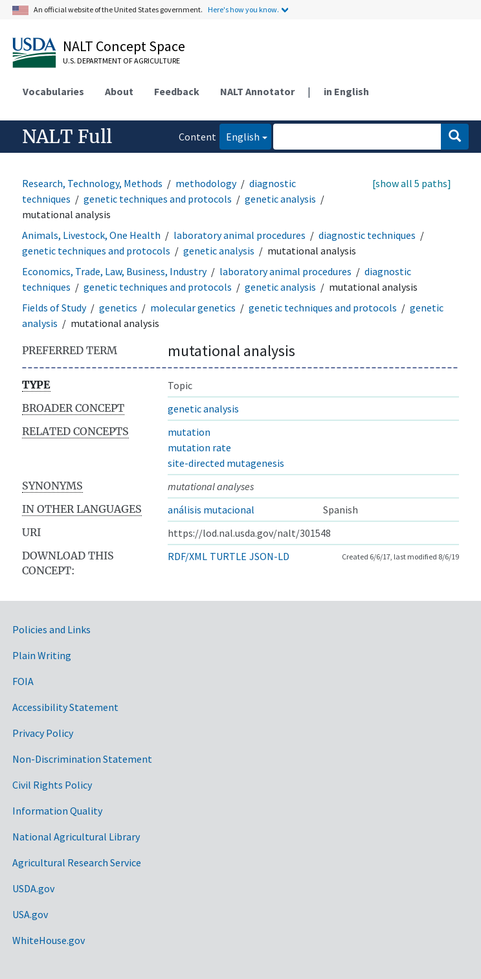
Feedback (176, 91)
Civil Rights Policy (52, 784)
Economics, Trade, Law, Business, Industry (114, 271)
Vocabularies (53, 91)
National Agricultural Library (76, 836)
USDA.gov (33, 888)
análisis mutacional (211, 509)
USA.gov (30, 914)
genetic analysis (280, 198)
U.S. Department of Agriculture (121, 60)
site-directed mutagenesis (226, 462)
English (239, 135)
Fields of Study (54, 307)
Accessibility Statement (65, 707)
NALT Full (67, 136)
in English (346, 91)
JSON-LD (269, 556)
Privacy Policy (42, 732)
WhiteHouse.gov (48, 940)
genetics (118, 307)
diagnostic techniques (367, 235)
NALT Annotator (257, 91)
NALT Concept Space (124, 46)
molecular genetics (193, 307)
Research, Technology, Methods (92, 183)
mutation (189, 431)
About (119, 91)
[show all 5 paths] (411, 183)
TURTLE (228, 556)
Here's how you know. (243, 9)
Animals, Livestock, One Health (91, 235)
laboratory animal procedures (239, 235)
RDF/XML (187, 556)
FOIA (23, 681)
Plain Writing (41, 655)
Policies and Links (51, 629)
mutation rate (199, 447)
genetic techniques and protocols (158, 198)
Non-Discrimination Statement (82, 758)
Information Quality (57, 810)
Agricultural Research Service (76, 862)
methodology (205, 183)
